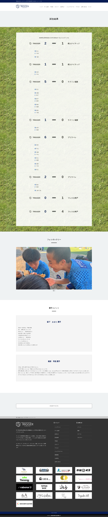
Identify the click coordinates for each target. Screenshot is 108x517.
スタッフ (56, 6)
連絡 (78, 430)
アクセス (78, 6)
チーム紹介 (46, 6)
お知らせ (57, 434)
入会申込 (62, 7)
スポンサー (79, 437)
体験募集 (57, 454)
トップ (41, 6)
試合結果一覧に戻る (54, 405)
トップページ (57, 427)
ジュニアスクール (70, 6)
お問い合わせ (84, 6)
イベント (79, 427)
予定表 (51, 6)
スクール (79, 434)
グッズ (89, 6)
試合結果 (57, 437)
